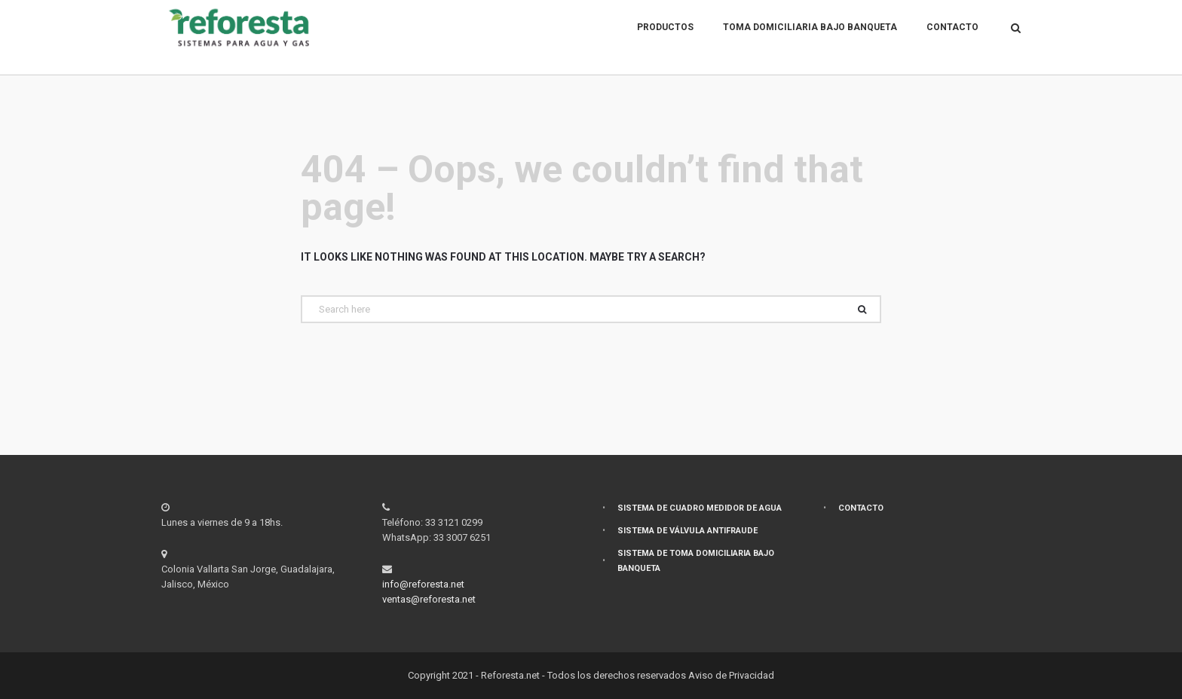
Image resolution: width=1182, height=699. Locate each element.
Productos (665, 37)
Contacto (952, 37)
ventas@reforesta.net (429, 599)
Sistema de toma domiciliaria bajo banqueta (695, 560)
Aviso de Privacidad (731, 675)
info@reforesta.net (423, 584)
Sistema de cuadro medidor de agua (699, 508)
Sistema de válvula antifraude (687, 531)
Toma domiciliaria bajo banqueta (810, 37)
